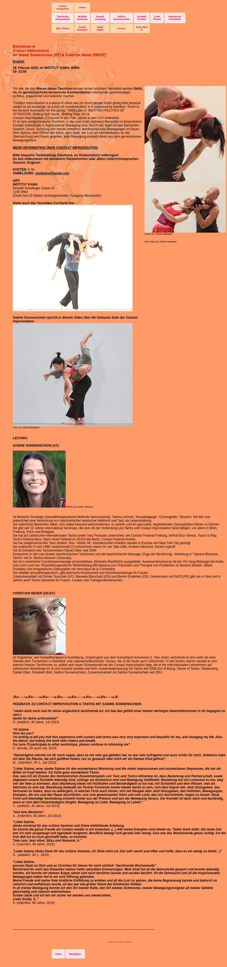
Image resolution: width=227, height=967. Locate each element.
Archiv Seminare (82, 28)
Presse (122, 28)
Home (82, 7)
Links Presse (157, 17)
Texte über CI (142, 28)
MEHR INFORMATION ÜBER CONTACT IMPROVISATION (55, 148)
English (18, 61)
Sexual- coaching (100, 17)
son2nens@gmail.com (52, 173)
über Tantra (62, 28)
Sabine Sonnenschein (121, 17)
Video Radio (100, 28)
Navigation (75, 954)
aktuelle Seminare (82, 17)
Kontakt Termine (141, 17)
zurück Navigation (62, 7)
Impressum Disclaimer (174, 17)
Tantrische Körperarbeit (62, 17)
